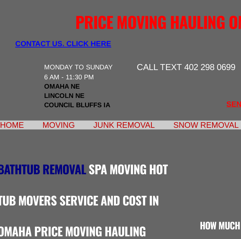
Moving (58, 124)
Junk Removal (124, 124)
